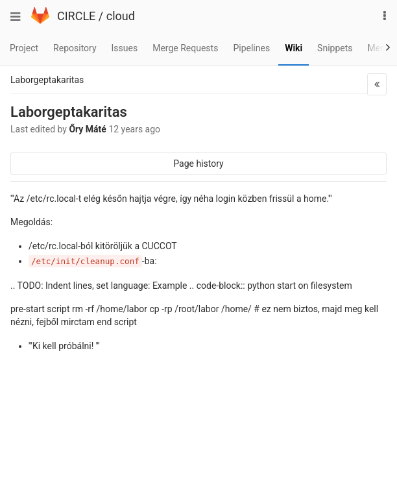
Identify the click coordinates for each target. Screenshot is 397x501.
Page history (198, 163)
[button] (377, 84)
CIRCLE (76, 16)
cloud (120, 16)
